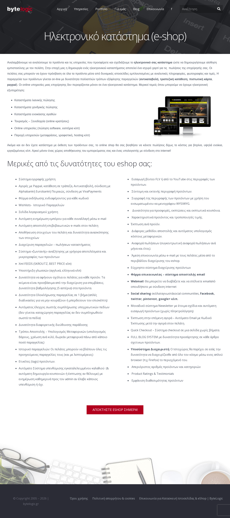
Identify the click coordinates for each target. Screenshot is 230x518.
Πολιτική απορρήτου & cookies (113, 498)
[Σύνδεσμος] (19, 9)
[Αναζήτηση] (201, 9)
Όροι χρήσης (79, 498)
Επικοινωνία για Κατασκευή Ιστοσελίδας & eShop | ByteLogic (181, 498)
